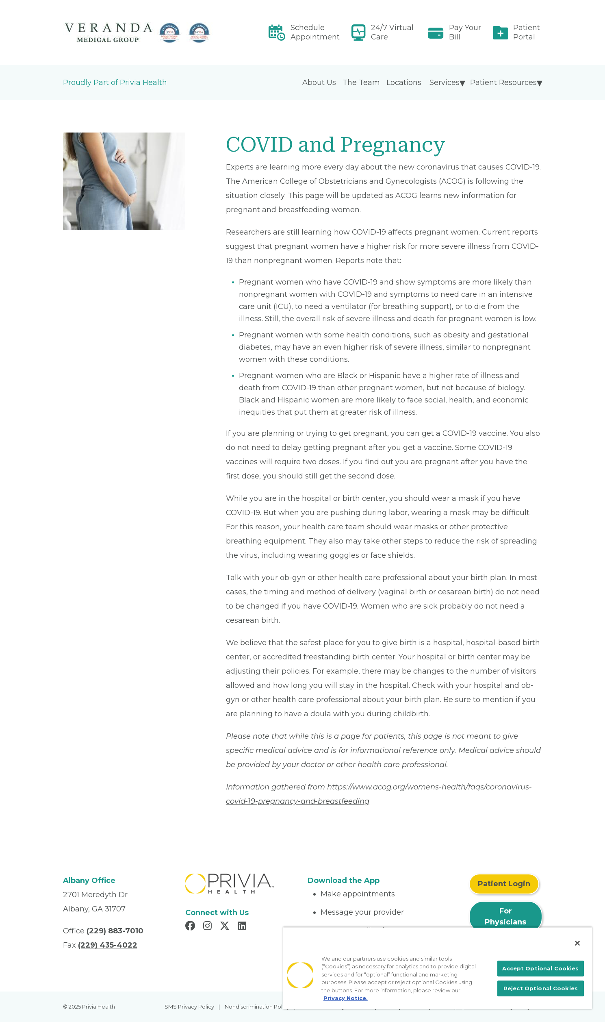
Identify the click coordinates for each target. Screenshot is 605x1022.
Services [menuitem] (444, 82)
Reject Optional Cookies (540, 988)
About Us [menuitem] (319, 82)
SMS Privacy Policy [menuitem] (189, 1006)
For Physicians (505, 916)
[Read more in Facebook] (191, 926)
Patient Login (504, 883)
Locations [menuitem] (403, 82)
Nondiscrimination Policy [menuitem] (257, 1006)
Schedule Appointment (315, 32)
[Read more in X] (226, 926)
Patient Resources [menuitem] (503, 82)
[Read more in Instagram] (208, 926)
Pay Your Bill (465, 32)
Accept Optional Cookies (540, 968)
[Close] (577, 943)
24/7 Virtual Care (392, 32)
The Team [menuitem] (361, 82)
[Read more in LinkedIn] (243, 926)
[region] (437, 968)
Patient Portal (526, 32)
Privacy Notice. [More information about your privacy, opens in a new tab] (345, 998)
